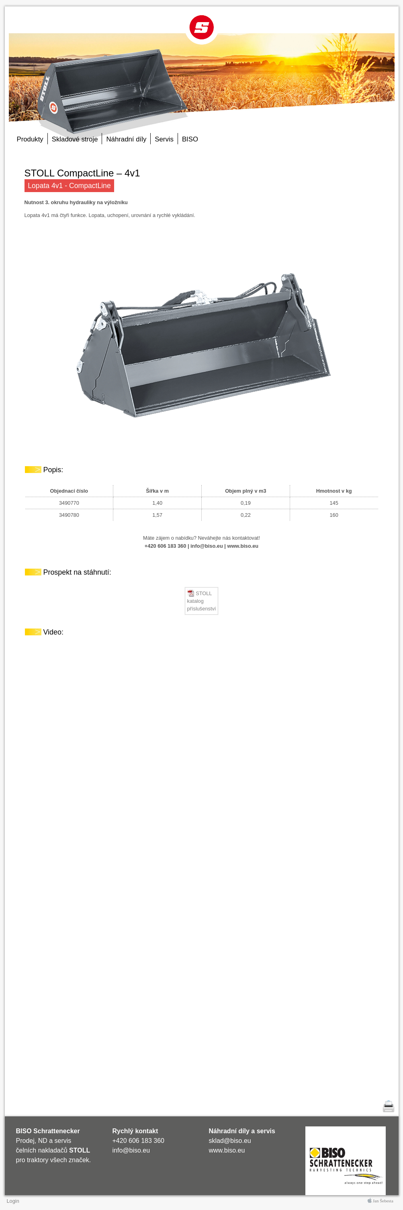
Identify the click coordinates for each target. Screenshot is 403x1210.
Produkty (30, 139)
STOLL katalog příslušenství (201, 601)
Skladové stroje (75, 139)
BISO (190, 139)
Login (13, 1201)
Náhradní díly (126, 139)
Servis (164, 139)
